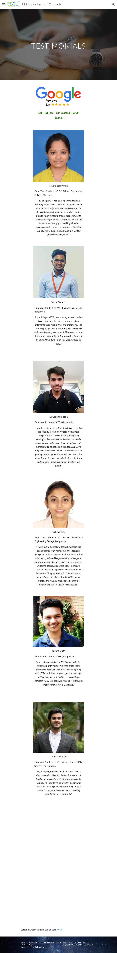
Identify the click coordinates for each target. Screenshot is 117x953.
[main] (58, 44)
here (59, 929)
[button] (3, 4)
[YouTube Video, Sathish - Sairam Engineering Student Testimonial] (58, 892)
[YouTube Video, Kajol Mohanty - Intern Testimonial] (58, 832)
